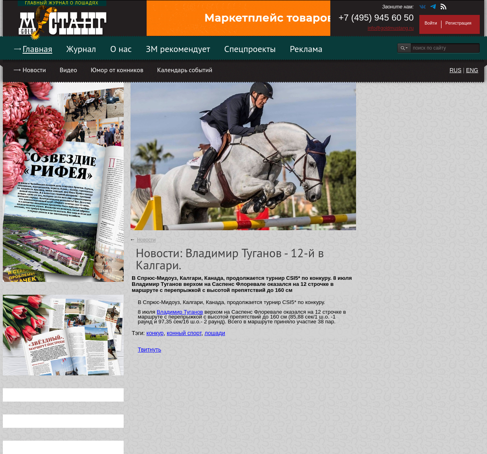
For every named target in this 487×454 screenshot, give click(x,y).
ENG (472, 70)
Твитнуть (149, 349)
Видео (68, 70)
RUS (456, 70)
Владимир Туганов (180, 312)
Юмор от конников (117, 70)
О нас (121, 48)
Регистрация (458, 23)
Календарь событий (184, 70)
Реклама (306, 48)
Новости (34, 70)
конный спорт (184, 333)
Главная (37, 48)
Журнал (81, 48)
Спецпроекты (250, 48)
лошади (215, 333)
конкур (155, 333)
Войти (431, 23)
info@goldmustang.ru (391, 28)
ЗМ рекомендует (178, 48)
